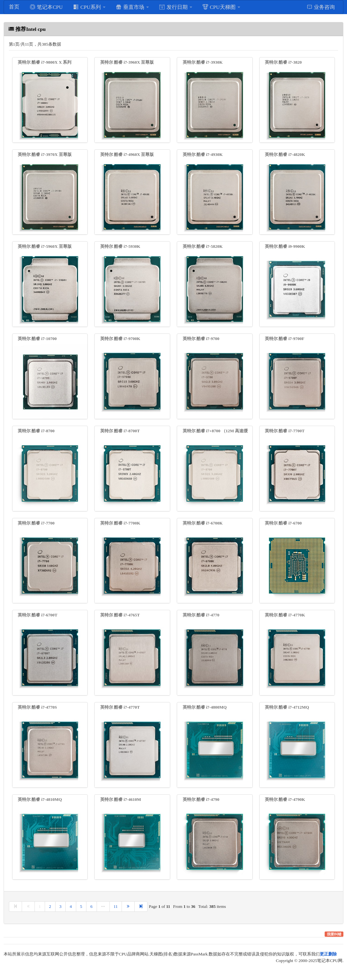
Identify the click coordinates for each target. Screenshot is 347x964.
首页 (14, 7)
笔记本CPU (46, 7)
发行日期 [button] (175, 7)
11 (116, 906)
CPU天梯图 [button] (221, 7)
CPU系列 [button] (89, 7)
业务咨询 (321, 7)
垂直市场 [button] (132, 7)
